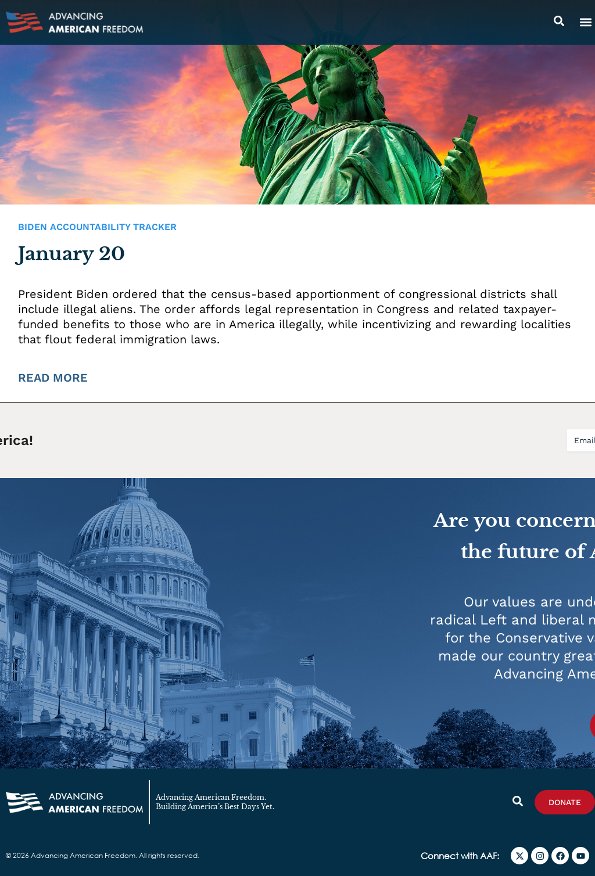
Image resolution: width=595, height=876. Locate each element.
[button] (585, 22)
